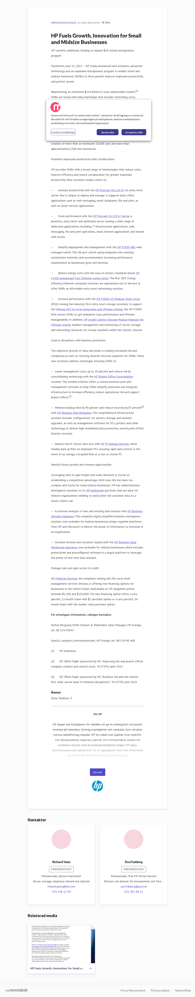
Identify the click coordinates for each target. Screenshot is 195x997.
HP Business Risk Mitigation (74, 413)
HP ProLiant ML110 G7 (109, 190)
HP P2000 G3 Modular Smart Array (118, 299)
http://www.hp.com (115, 755)
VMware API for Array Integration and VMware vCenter (89, 309)
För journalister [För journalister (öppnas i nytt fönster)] (160, 990)
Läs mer (98, 772)
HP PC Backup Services (115, 444)
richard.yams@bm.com (61, 886)
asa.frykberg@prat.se (134, 886)
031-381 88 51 (133, 891)
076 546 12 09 (61, 891)
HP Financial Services (64, 578)
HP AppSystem (95, 490)
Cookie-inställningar (63, 132)
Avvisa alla (107, 132)
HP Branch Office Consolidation (113, 376)
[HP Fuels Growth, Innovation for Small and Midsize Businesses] (61, 944)
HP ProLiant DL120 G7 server (111, 216)
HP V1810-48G (126, 247)
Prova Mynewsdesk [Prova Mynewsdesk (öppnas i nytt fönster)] (133, 990)
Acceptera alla (134, 132)
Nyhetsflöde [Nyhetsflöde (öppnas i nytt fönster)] (183, 990)
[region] (98, 120)
